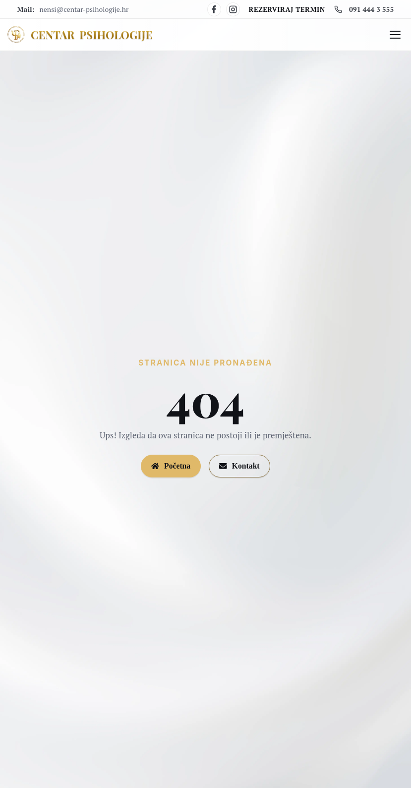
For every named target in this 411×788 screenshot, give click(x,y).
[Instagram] (233, 9)
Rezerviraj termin (287, 9)
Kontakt (239, 466)
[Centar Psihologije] (79, 35)
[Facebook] (214, 9)
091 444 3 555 (364, 9)
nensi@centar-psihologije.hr (84, 9)
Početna (170, 466)
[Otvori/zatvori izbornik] (395, 35)
